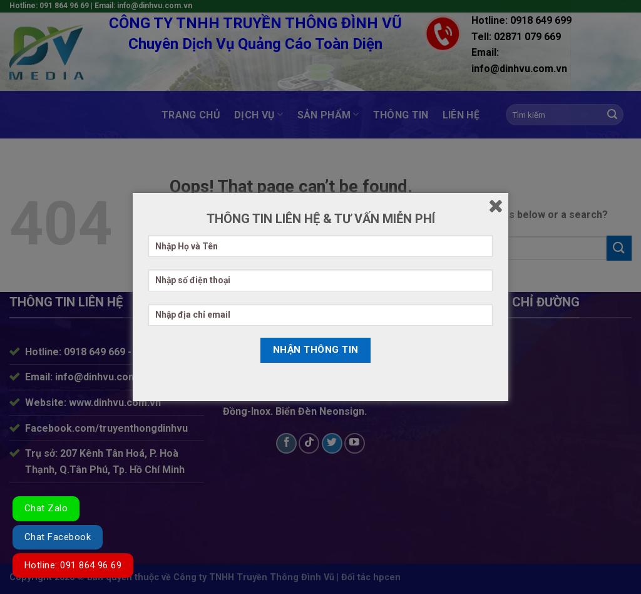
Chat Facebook (57, 537)
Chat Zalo (46, 508)
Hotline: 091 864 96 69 (72, 565)
